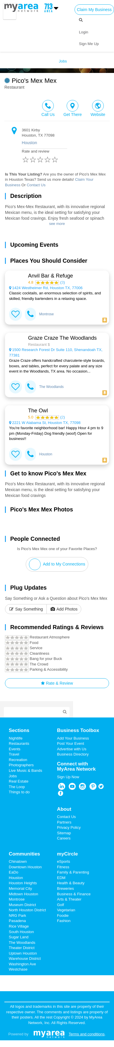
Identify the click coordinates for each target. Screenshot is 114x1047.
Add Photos (64, 609)
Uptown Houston (23, 953)
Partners (64, 822)
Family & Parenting (73, 872)
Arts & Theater (69, 899)
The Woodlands (51, 387)
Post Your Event (70, 743)
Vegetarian (66, 910)
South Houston (21, 932)
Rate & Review (57, 683)
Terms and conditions (87, 1034)
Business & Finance (74, 894)
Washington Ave (22, 964)
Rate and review (45, 157)
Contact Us (36, 185)
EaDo (13, 872)
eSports (63, 861)
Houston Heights (23, 883)
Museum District (22, 905)
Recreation (18, 760)
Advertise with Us (71, 749)
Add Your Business (73, 738)
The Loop (17, 787)
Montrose (46, 314)
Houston (29, 142)
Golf (60, 905)
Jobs (13, 776)
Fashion (63, 921)
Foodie (63, 915)
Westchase (18, 969)
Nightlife (16, 738)
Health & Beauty (70, 883)
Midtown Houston (23, 894)
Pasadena (17, 921)
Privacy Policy (69, 827)
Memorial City (20, 888)
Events (14, 749)
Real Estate (18, 781)
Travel (14, 754)
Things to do (19, 792)
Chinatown (18, 861)
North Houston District (27, 910)
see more (57, 223)
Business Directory (73, 754)
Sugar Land (18, 937)
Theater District (21, 948)
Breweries (65, 888)
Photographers (21, 765)
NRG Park (17, 915)
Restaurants (19, 743)
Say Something (26, 609)
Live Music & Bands (25, 770)
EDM (61, 878)
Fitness (63, 867)
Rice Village (19, 926)
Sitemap (64, 833)
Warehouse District (25, 958)
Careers (63, 838)
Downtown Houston (25, 867)
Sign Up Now (68, 777)
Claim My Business (94, 9)
